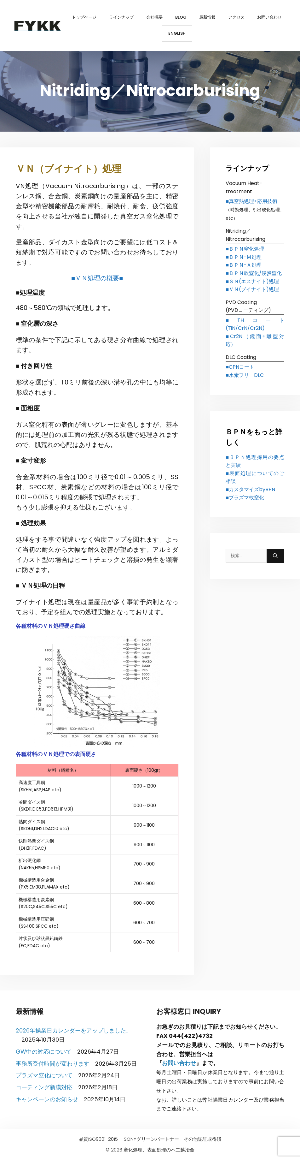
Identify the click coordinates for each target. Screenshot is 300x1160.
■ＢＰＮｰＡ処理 (244, 265)
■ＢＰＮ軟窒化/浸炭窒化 (254, 273)
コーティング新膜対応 (44, 1087)
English (177, 33)
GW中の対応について (44, 1052)
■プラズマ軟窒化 (245, 497)
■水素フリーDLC (245, 375)
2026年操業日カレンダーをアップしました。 (74, 1030)
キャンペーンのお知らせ (47, 1099)
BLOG (181, 17)
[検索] (275, 556)
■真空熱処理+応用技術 (251, 201)
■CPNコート (240, 367)
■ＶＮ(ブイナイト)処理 (252, 289)
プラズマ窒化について (44, 1075)
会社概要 (154, 17)
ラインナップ (121, 17)
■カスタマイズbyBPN (250, 489)
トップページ (84, 17)
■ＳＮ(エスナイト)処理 (252, 281)
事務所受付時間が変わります (52, 1064)
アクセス (236, 17)
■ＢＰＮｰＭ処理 (244, 257)
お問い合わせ (269, 17)
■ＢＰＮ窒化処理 (245, 249)
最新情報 (207, 17)
